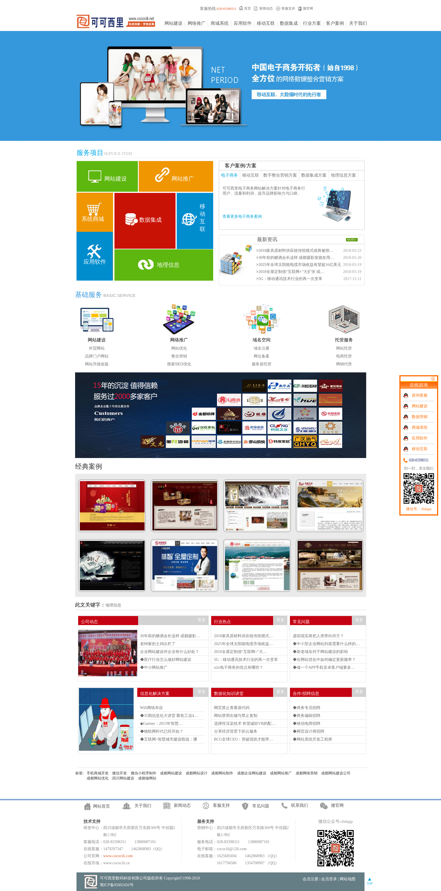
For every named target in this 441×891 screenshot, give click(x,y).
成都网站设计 (197, 773)
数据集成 (289, 23)
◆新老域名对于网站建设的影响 (320, 652)
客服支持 (288, 8)
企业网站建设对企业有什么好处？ (169, 652)
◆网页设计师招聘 (308, 731)
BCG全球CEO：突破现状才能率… (243, 739)
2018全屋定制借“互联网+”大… (240, 652)
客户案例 (335, 23)
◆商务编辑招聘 (306, 716)
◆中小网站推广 (154, 667)
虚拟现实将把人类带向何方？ (318, 636)
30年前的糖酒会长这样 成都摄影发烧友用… (296, 257)
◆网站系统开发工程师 (312, 739)
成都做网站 (147, 778)
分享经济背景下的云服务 (235, 731)
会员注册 (310, 879)
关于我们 (358, 23)
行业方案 (312, 23)
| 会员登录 (328, 879)
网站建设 (174, 23)
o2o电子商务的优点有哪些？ (238, 667)
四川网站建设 (123, 778)
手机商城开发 (98, 773)
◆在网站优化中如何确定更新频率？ (324, 659)
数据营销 (420, 417)
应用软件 (243, 23)
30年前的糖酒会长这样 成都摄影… (170, 636)
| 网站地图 (347, 879)
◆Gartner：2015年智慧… (161, 723)
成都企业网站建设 (251, 773)
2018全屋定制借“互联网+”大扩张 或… (291, 272)
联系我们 (299, 805)
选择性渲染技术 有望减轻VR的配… (245, 723)
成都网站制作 (222, 773)
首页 (247, 8)
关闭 (433, 378)
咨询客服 (420, 395)
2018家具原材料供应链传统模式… (243, 636)
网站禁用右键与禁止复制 (235, 716)
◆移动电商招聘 (306, 723)
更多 (202, 620)
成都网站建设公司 (335, 773)
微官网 (308, 8)
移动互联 (266, 23)
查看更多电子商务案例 (242, 216)
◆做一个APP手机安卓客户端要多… (324, 667)
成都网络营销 (307, 773)
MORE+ (352, 239)
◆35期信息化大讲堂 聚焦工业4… (169, 716)
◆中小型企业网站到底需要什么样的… (326, 644)
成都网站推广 (281, 773)
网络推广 (197, 23)
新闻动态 (266, 8)
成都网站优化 (98, 778)
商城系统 (220, 23)
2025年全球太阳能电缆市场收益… (243, 644)
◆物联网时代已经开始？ (161, 731)
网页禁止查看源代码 (231, 708)
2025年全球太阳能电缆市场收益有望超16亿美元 (299, 265)
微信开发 (119, 773)
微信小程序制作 (143, 773)
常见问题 (260, 806)
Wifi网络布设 (151, 708)
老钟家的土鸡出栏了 (158, 644)
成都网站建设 (171, 773)
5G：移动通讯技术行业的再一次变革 (290, 279)
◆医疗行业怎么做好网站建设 (165, 659)
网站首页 (101, 806)
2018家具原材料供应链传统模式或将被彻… (295, 250)
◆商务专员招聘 (306, 708)
